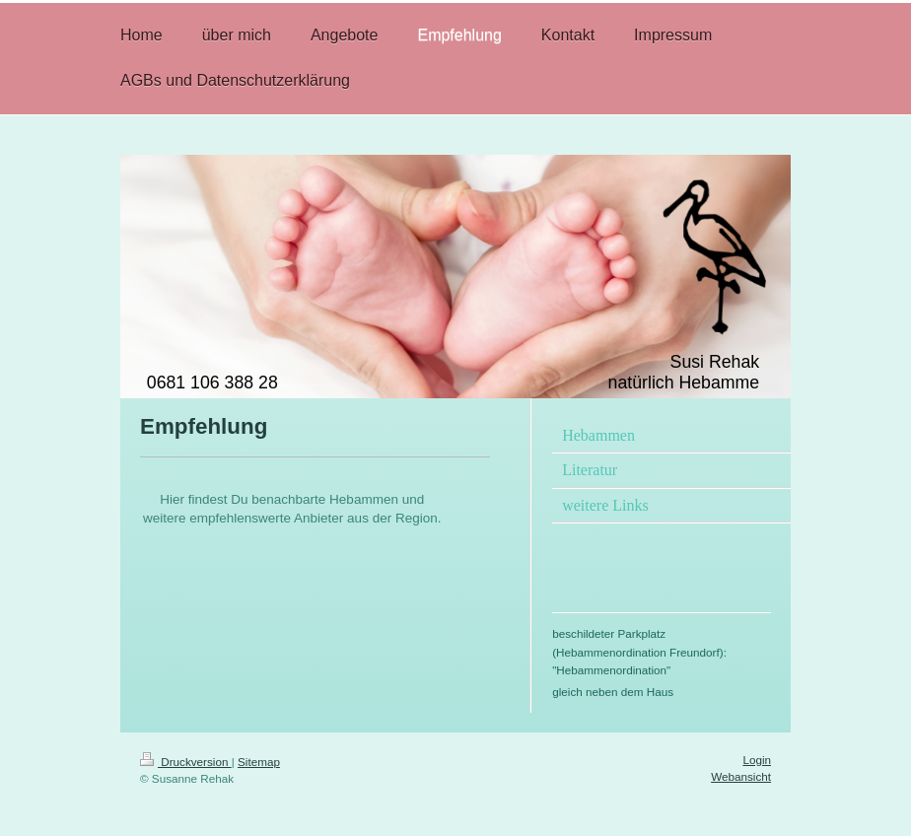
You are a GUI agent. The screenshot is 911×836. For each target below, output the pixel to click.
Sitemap (259, 761)
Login (756, 759)
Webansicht (741, 776)
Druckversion (186, 761)
